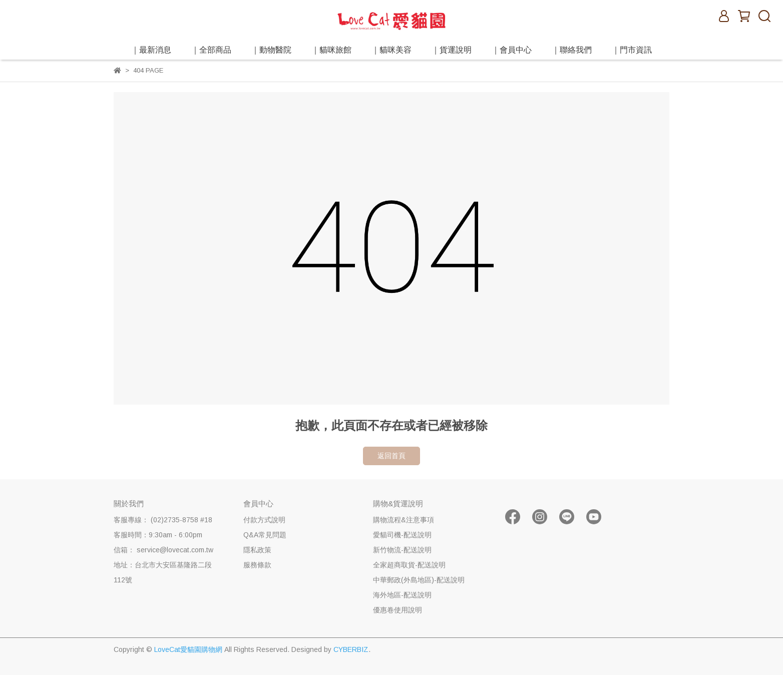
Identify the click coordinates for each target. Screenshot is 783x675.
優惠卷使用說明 (397, 610)
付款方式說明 (264, 520)
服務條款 (257, 565)
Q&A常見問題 (264, 535)
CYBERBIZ (350, 649)
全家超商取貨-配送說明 (409, 565)
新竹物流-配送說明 (402, 550)
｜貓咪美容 (391, 50)
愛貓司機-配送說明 (402, 535)
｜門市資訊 (632, 50)
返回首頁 (391, 456)
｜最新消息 (151, 50)
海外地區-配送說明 (402, 595)
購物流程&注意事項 (403, 520)
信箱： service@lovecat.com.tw (163, 550)
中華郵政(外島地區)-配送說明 (419, 580)
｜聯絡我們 (572, 50)
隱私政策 (257, 550)
